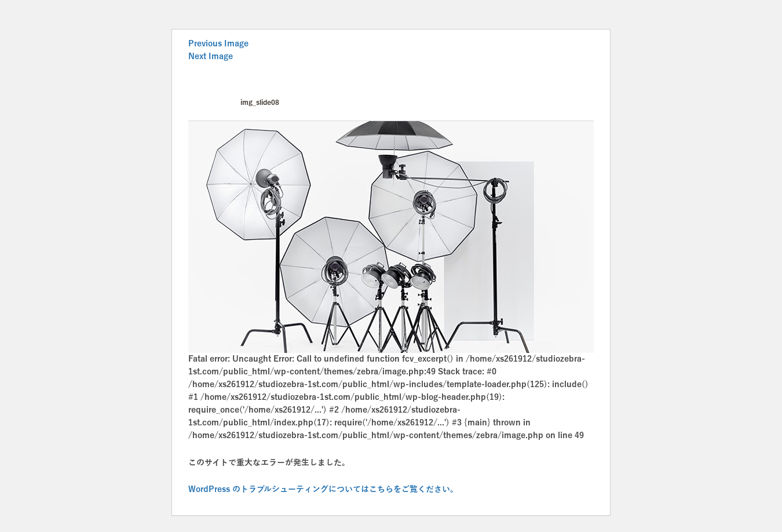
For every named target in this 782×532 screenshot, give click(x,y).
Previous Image (218, 43)
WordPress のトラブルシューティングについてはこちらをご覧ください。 (323, 489)
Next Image (210, 56)
